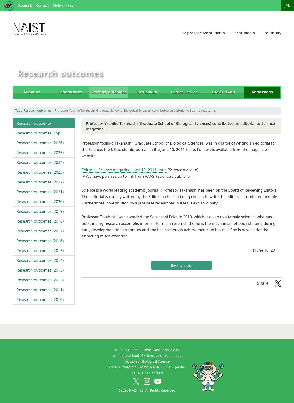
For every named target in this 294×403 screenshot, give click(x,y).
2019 (40, 211)
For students (243, 33)
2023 (40, 172)
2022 (40, 182)
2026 (40, 142)
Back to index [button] (181, 265)
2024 (40, 162)
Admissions (262, 92)
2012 (40, 280)
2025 (40, 152)
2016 (40, 240)
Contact (42, 5)
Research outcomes (37, 110)
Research (108, 92)
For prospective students (202, 33)
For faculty (271, 33)
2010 (40, 299)
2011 (40, 289)
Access (23, 5)
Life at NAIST (223, 92)
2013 (40, 270)
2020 (40, 201)
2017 (40, 231)
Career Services (185, 92)
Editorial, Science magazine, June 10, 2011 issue (124, 169)
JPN (287, 5)
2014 (40, 260)
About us (31, 92)
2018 (40, 221)
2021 (40, 191)
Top (17, 110)
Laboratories (70, 92)
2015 (40, 250)
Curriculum (146, 92)
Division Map (63, 5)
